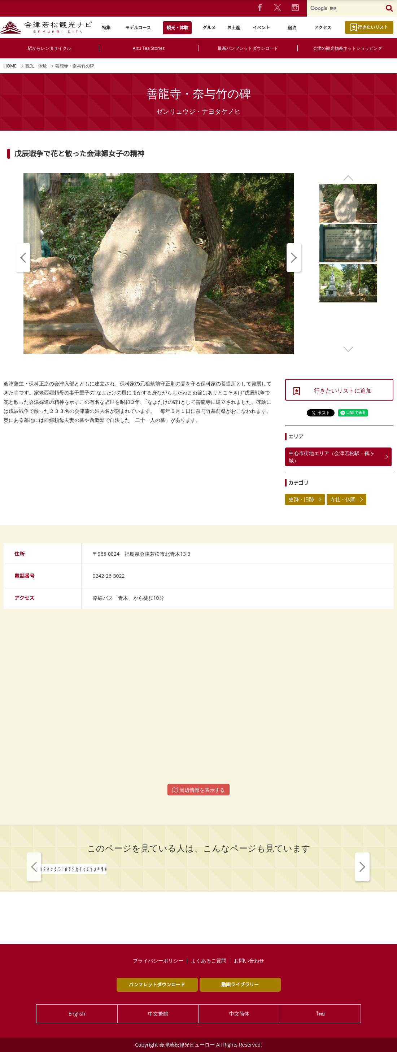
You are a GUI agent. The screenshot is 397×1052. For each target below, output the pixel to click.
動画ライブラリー (240, 984)
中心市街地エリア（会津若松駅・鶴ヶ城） (332, 457)
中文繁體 (158, 1013)
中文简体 (239, 1013)
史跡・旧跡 (301, 499)
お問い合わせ (249, 960)
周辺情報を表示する (198, 789)
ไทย (320, 1013)
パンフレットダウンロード (157, 984)
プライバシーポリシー (158, 960)
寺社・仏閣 (342, 499)
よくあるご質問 (208, 960)
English (77, 1013)
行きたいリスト (373, 27)
